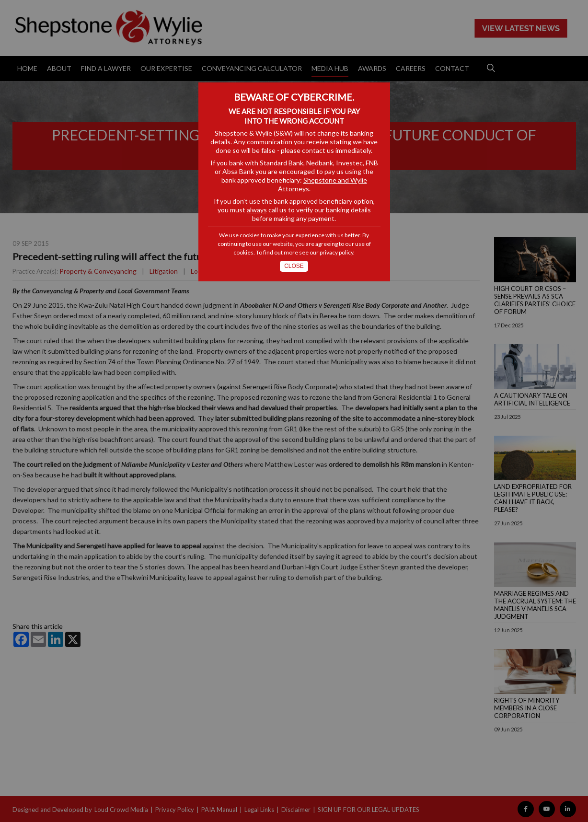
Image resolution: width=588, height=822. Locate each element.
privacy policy (336, 252)
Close (294, 266)
